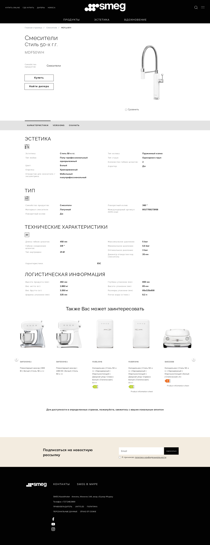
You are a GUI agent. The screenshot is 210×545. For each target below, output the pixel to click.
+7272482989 (68, 501)
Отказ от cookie (88, 511)
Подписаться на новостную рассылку (68, 452)
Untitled (79, 506)
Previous (16, 359)
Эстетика (102, 19)
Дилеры (41, 8)
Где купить (28, 8)
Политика (92, 506)
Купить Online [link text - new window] (12, 8)
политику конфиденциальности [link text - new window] (150, 457)
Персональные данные (65, 511)
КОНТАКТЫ (61, 484)
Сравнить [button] (133, 109)
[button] (105, 159)
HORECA (51, 8)
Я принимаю (144, 457)
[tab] (38, 125)
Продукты (71, 19)
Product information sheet (142, 391)
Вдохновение (135, 19)
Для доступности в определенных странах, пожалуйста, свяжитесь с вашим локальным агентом (105, 409)
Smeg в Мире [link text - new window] (87, 484)
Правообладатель (62, 506)
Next (193, 359)
